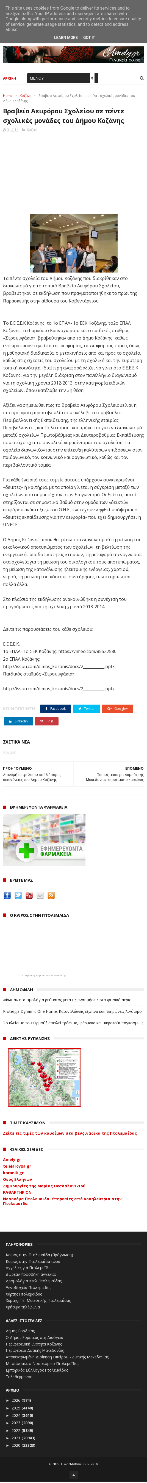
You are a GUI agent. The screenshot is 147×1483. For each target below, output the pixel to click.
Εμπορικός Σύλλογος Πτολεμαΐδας (37, 1371)
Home (8, 96)
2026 (16, 1401)
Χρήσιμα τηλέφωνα (23, 1308)
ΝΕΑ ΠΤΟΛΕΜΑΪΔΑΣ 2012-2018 (75, 1465)
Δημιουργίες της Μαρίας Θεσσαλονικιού (44, 1187)
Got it (89, 37)
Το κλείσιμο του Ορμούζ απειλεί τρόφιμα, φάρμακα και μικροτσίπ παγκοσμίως (73, 1024)
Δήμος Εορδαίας (20, 1332)
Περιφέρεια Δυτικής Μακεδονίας (35, 1351)
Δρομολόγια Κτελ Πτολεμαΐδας (34, 1282)
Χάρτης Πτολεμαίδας (24, 1295)
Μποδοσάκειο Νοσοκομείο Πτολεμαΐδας (42, 1364)
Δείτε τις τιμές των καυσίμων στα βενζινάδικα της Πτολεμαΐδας (70, 1134)
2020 (16, 1446)
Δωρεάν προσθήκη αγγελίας (31, 1275)
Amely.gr (12, 1161)
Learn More (66, 37)
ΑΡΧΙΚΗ (9, 79)
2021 (16, 1439)
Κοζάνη (25, 96)
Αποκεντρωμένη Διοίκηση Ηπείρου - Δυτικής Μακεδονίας (57, 1358)
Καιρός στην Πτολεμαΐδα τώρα (33, 1262)
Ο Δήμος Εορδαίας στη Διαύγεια (34, 1338)
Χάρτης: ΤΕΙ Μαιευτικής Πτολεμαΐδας (38, 1301)
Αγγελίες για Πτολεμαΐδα (28, 1269)
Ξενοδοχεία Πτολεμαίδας (28, 1288)
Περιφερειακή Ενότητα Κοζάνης (34, 1345)
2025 (16, 1409)
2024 (16, 1416)
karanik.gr (13, 1174)
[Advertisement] (73, 172)
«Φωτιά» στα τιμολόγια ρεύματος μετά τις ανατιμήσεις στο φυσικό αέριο (67, 1001)
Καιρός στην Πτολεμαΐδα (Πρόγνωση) (39, 1256)
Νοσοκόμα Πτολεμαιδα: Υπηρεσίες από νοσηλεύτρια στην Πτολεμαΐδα (62, 1202)
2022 (16, 1431)
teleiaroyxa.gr (17, 1167)
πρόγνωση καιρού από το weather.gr (44, 976)
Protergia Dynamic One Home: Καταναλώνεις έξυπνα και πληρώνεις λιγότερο (72, 1012)
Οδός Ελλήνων (17, 1180)
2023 (16, 1424)
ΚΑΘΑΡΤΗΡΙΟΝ (17, 1193)
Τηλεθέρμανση (19, 1378)
